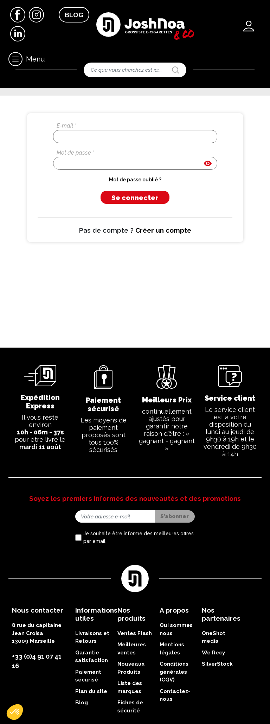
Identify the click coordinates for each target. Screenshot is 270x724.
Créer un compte (163, 272)
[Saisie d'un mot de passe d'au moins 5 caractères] (135, 205)
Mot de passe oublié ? (135, 221)
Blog (74, 15)
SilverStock (217, 706)
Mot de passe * (75, 194)
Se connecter (135, 239)
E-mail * (66, 167)
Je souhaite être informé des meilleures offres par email (138, 579)
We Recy (213, 694)
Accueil (18, 97)
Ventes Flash (134, 675)
